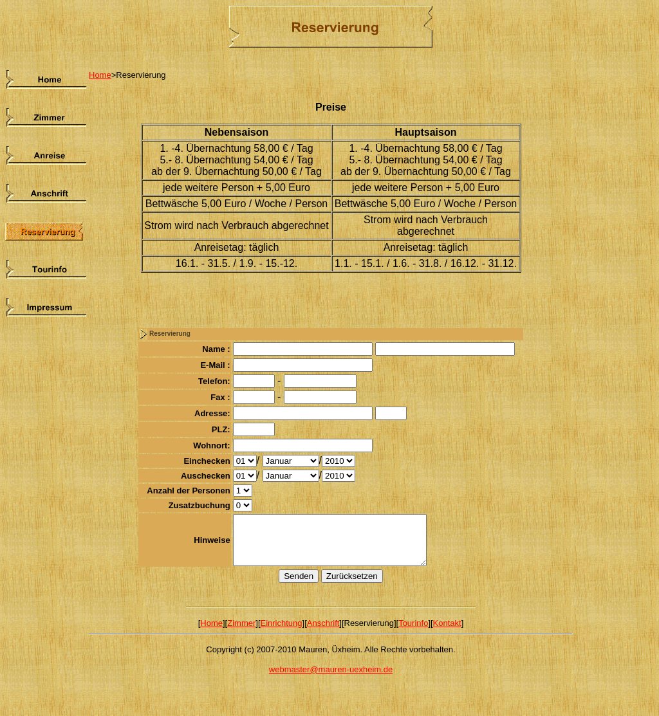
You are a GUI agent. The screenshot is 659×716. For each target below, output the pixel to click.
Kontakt (447, 633)
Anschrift (323, 633)
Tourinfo (413, 633)
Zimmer (241, 633)
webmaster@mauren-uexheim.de (331, 679)
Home (100, 75)
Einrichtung (281, 633)
